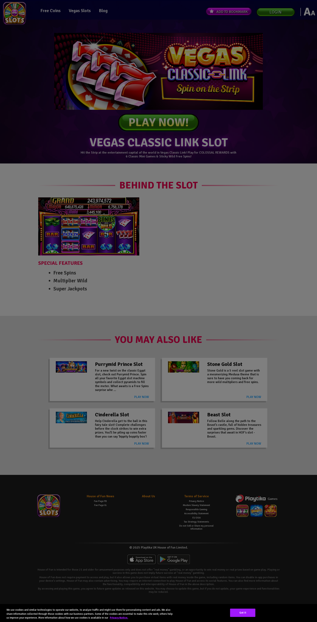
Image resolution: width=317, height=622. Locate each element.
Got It (242, 612)
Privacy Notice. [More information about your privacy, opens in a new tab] (119, 617)
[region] (158, 613)
